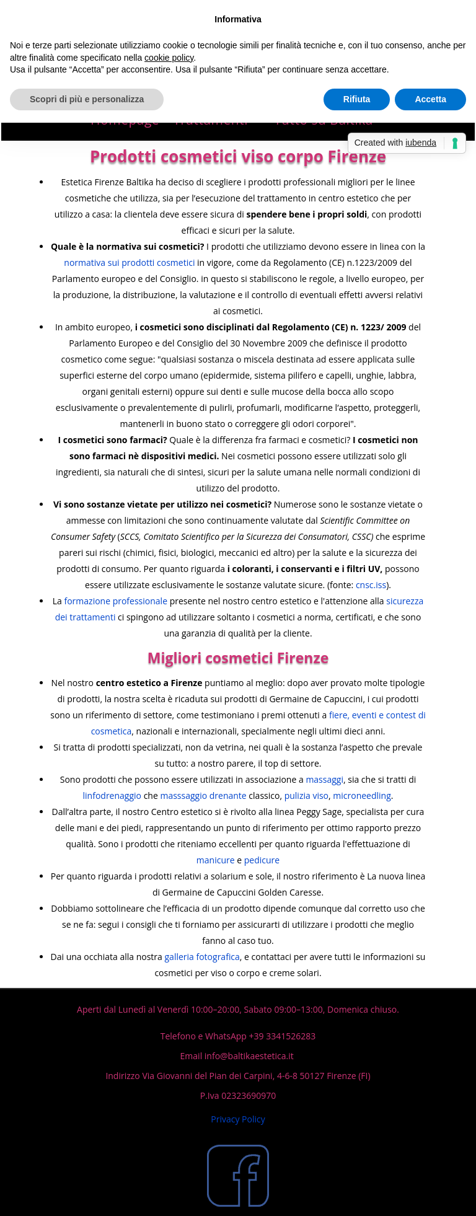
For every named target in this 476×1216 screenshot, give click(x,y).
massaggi (324, 779)
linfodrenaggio (112, 795)
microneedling (361, 795)
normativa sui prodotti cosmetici (129, 262)
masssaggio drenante (203, 795)
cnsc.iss (371, 585)
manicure (215, 860)
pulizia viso (306, 795)
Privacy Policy (238, 1119)
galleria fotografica (202, 957)
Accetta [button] (430, 99)
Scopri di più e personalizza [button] (87, 99)
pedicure (262, 860)
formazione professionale (115, 601)
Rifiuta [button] (357, 99)
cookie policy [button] (168, 58)
